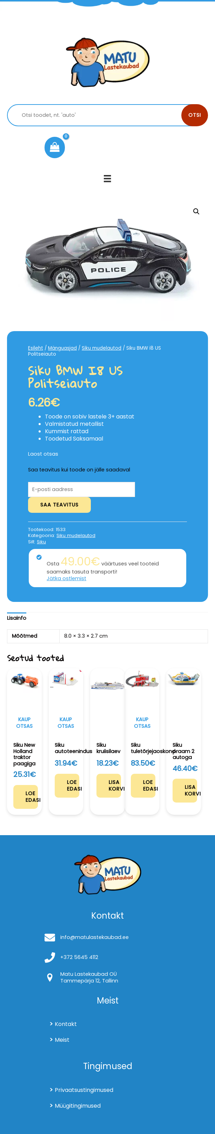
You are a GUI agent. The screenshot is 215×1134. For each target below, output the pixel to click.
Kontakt (66, 1024)
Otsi (194, 115)
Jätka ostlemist (66, 578)
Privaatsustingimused (84, 1090)
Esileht (35, 348)
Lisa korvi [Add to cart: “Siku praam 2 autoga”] (191, 790)
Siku (41, 541)
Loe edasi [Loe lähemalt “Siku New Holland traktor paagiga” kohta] (32, 797)
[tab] (16, 618)
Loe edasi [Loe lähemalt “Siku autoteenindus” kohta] (73, 785)
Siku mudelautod (101, 348)
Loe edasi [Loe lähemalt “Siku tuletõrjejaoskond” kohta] (149, 785)
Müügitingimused (78, 1106)
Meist (62, 1040)
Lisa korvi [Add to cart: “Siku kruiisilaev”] (115, 785)
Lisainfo (16, 618)
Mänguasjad (62, 348)
